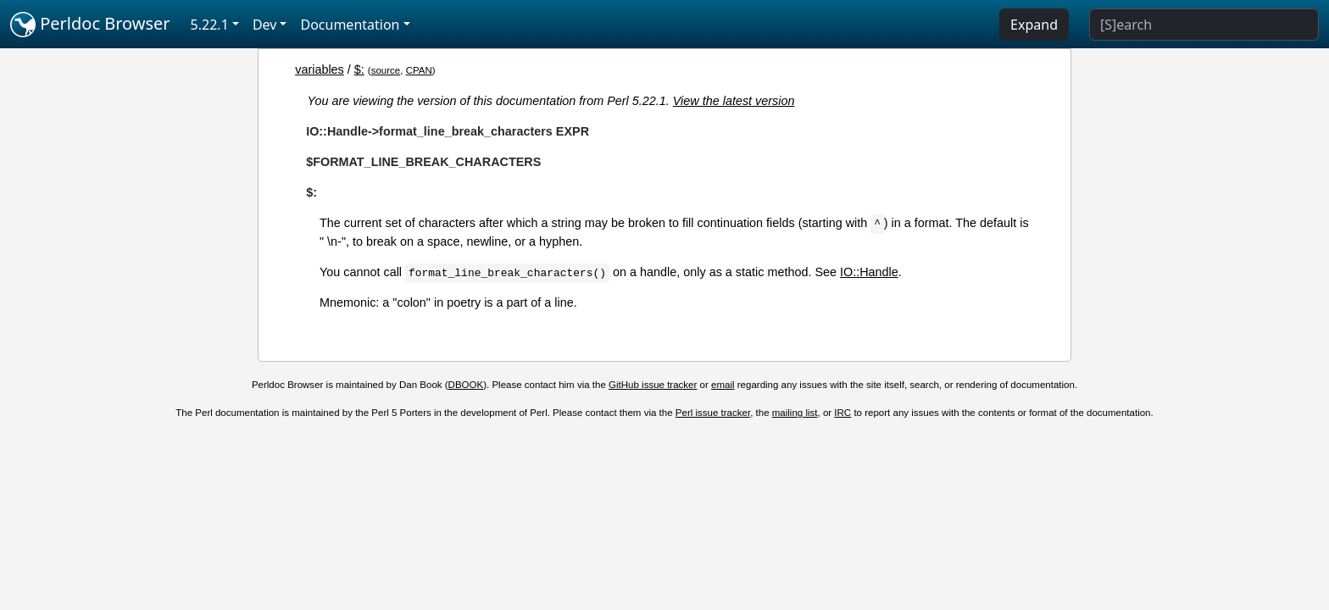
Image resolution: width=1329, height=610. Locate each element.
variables (319, 69)
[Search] (1204, 24)
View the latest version (734, 101)
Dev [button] (265, 24)
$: (359, 69)
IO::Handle (869, 272)
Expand (1034, 24)
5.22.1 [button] (210, 24)
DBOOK (466, 385)
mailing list (795, 413)
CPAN (419, 70)
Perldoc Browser (90, 24)
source (386, 70)
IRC (842, 413)
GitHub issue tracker (653, 385)
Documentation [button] (349, 24)
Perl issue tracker (713, 413)
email (723, 385)
